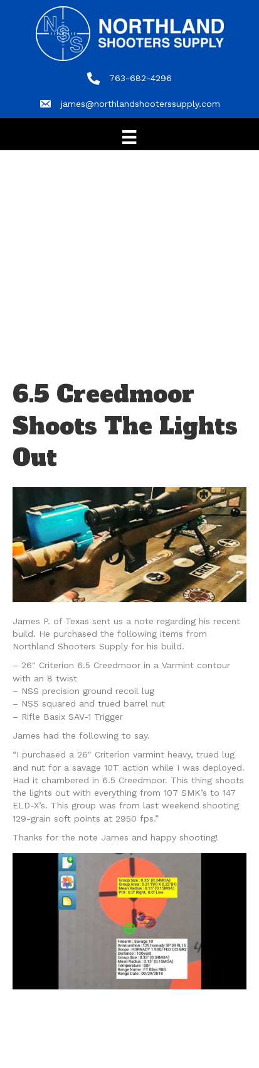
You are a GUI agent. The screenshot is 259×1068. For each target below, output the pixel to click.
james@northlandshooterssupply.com (140, 104)
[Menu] (129, 137)
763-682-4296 (140, 78)
